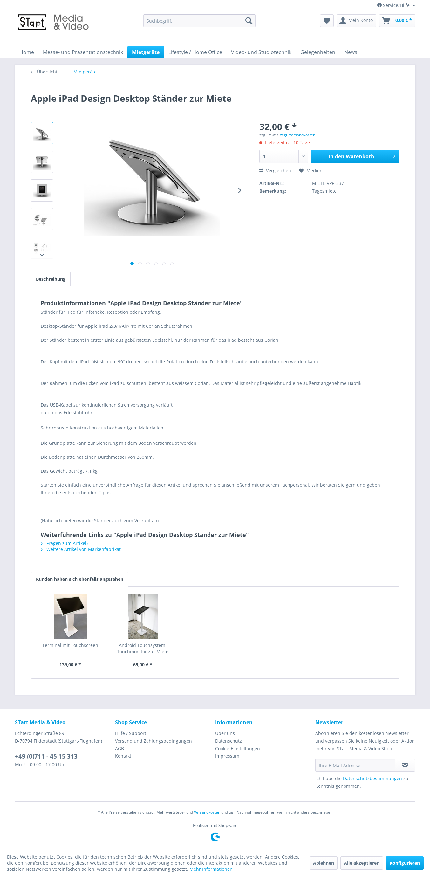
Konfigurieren (405, 863)
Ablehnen (323, 863)
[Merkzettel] (327, 20)
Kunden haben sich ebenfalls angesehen (79, 579)
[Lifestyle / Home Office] (195, 52)
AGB (119, 748)
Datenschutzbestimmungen (372, 778)
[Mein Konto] (356, 20)
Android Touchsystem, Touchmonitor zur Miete (142, 648)
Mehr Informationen (211, 869)
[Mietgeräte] (145, 52)
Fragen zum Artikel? (64, 543)
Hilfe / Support (130, 733)
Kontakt (123, 756)
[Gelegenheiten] (318, 52)
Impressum (227, 756)
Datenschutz (228, 741)
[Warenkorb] (397, 20)
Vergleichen (275, 171)
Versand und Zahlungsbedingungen (153, 741)
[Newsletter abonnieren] (405, 765)
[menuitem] (199, 20)
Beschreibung (50, 279)
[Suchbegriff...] (199, 20)
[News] (351, 52)
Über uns (225, 733)
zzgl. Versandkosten (297, 135)
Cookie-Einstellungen (237, 748)
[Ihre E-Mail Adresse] (355, 765)
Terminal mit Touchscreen (70, 645)
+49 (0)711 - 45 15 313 (46, 756)
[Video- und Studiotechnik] (261, 52)
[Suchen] (249, 20)
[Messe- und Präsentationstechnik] (82, 52)
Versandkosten (207, 812)
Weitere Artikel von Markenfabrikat (81, 549)
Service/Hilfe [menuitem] (394, 5)
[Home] (26, 52)
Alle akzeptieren (361, 863)
